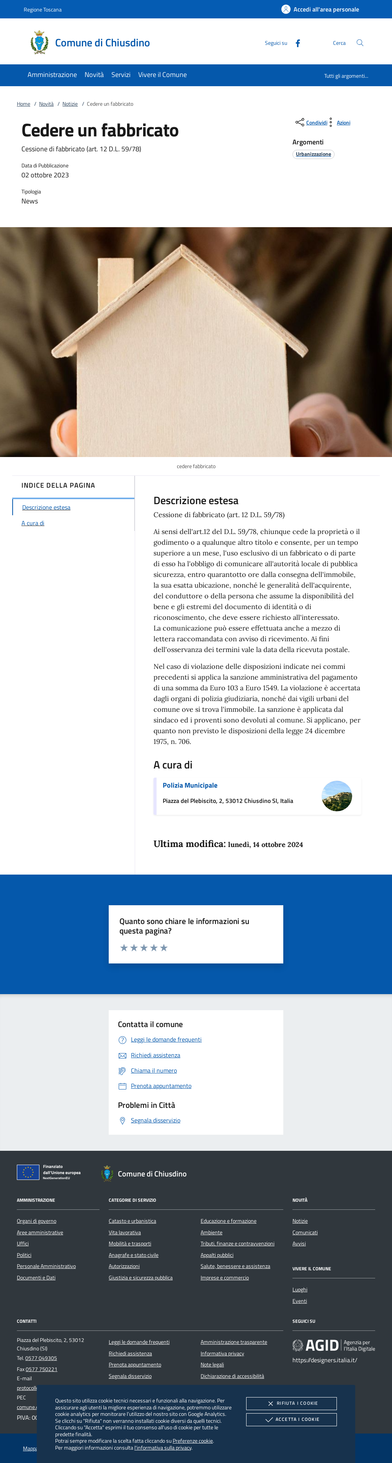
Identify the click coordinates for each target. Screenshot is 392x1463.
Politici (24, 1255)
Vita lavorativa (125, 1232)
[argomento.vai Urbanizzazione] (313, 153)
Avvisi (299, 1243)
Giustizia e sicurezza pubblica (141, 1277)
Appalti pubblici (217, 1255)
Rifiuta (291, 1403)
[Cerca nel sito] (360, 42)
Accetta (291, 1420)
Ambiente (211, 1232)
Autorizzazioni (124, 1266)
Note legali (212, 1364)
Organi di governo (36, 1221)
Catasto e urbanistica (132, 1221)
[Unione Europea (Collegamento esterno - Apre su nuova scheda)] (51, 1173)
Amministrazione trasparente (234, 1342)
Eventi (299, 1301)
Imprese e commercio (225, 1277)
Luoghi (299, 1289)
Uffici (23, 1243)
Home (23, 104)
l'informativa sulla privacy (162, 1447)
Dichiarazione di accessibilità (232, 1376)
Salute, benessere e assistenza (235, 1266)
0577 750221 (41, 1369)
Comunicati (305, 1232)
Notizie (70, 104)
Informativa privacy (222, 1353)
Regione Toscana (43, 9)
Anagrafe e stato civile (133, 1255)
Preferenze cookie (193, 1441)
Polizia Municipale (190, 785)
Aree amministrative (40, 1232)
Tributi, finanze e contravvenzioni (237, 1243)
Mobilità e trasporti (130, 1243)
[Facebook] (294, 42)
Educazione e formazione (228, 1221)
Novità (46, 104)
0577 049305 (41, 1358)
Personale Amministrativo (46, 1266)
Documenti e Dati (36, 1277)
